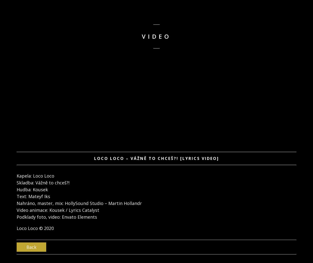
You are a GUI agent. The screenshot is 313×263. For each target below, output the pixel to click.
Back (31, 247)
